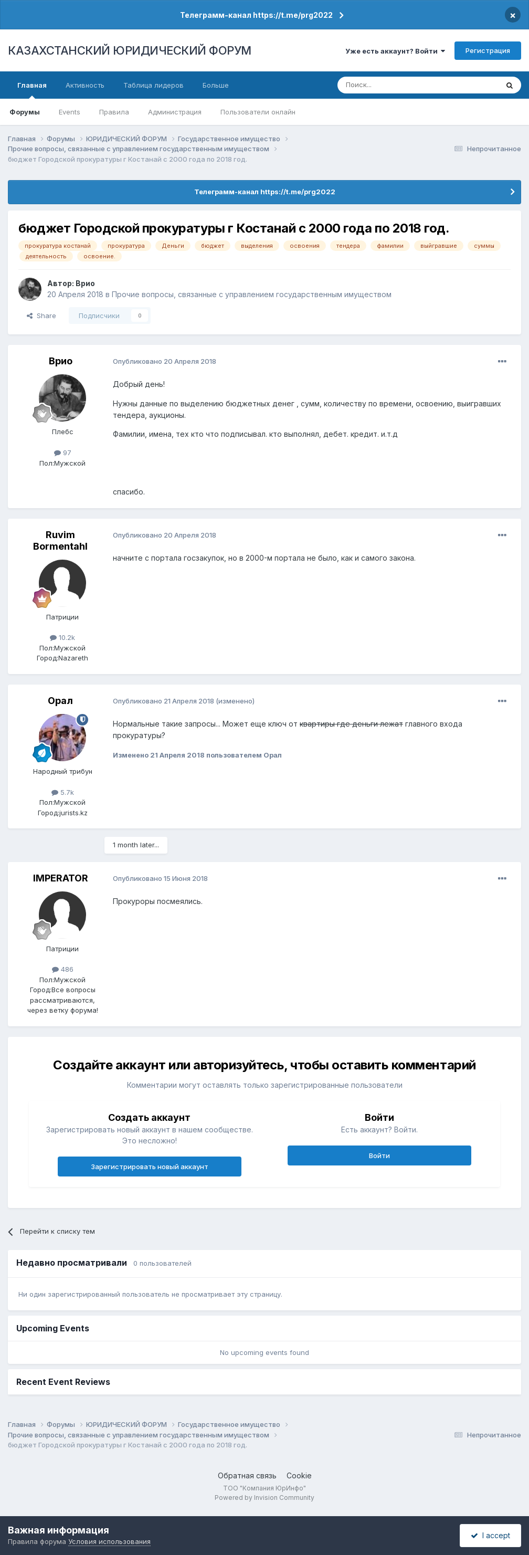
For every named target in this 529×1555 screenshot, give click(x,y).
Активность (85, 85)
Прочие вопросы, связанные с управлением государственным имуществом (252, 294)
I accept (490, 1535)
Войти (379, 1155)
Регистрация (487, 50)
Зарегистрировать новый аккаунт (149, 1166)
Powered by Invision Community (264, 1497)
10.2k (62, 637)
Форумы (24, 112)
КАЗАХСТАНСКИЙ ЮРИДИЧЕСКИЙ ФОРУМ (129, 50)
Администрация (175, 112)
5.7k (62, 792)
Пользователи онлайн (257, 112)
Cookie (299, 1475)
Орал (60, 700)
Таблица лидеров (153, 85)
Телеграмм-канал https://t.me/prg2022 (256, 14)
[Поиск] (388, 85)
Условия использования (109, 1541)
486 (62, 969)
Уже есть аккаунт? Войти (395, 51)
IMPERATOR (60, 878)
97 (62, 452)
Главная (32, 90)
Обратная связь (247, 1475)
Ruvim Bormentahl (60, 540)
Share (41, 315)
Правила (114, 112)
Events (69, 112)
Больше (216, 85)
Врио (85, 283)
